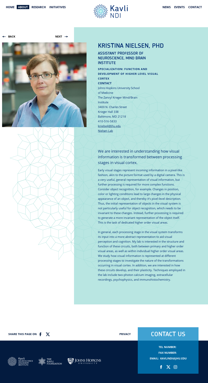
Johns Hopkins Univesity (84, 362)
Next (58, 36)
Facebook (40, 334)
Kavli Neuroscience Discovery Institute (111, 11)
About (23, 7)
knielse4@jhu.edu (109, 126)
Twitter (47, 334)
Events (179, 7)
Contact (195, 7)
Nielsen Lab (105, 131)
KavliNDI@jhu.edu (173, 358)
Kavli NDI (20, 362)
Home (10, 7)
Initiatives (57, 7)
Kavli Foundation (50, 361)
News (166, 7)
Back (11, 36)
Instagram (175, 367)
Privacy (125, 334)
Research (39, 7)
